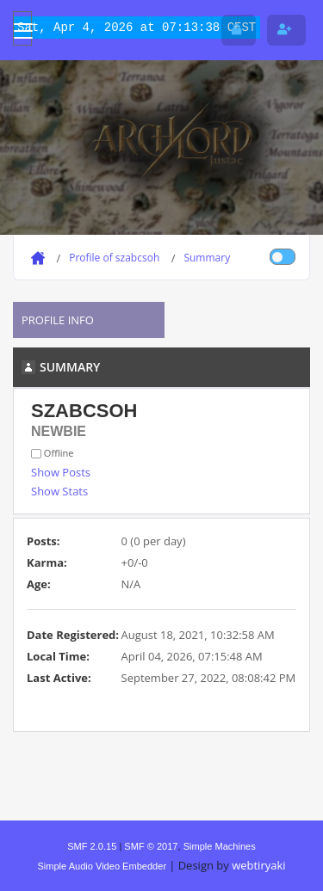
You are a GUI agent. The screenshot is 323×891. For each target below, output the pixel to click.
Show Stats (59, 491)
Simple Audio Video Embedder (101, 866)
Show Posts (60, 472)
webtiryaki (258, 865)
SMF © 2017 (150, 846)
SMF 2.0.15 (91, 846)
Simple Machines (219, 846)
